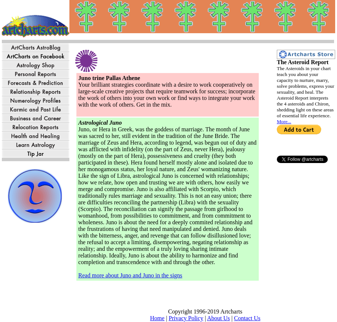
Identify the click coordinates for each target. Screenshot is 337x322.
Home (157, 318)
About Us (218, 318)
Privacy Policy (186, 318)
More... (284, 121)
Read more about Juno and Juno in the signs (130, 275)
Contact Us (247, 318)
